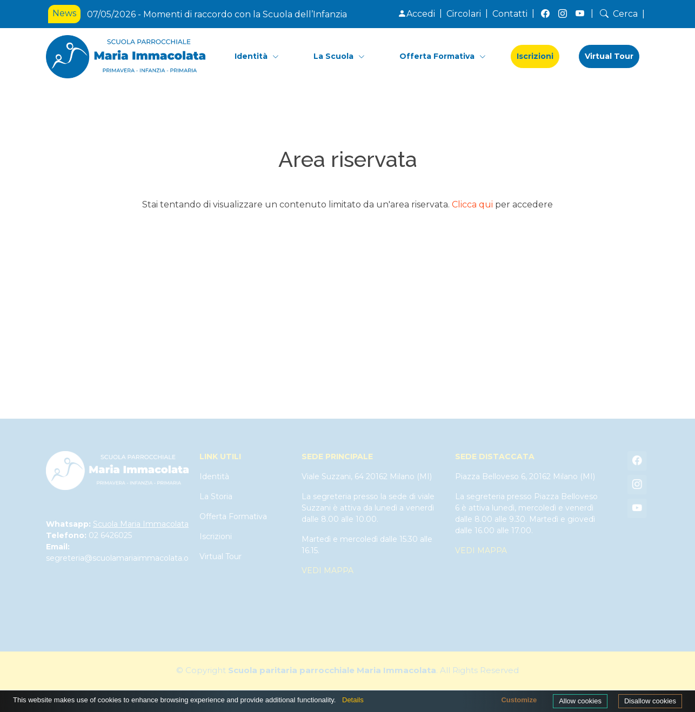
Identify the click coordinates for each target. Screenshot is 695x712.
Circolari (463, 14)
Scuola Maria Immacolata (141, 524)
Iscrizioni (535, 56)
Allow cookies (580, 701)
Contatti (509, 14)
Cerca (618, 14)
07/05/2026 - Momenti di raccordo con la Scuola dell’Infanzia (217, 14)
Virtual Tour (609, 56)
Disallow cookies (650, 701)
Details (353, 700)
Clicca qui (472, 204)
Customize (519, 700)
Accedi (416, 14)
